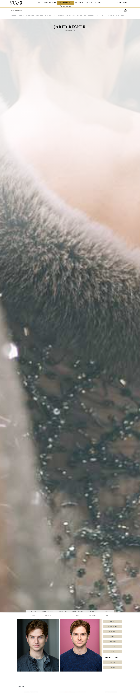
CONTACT (89, 3)
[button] (112, 646)
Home (40, 3)
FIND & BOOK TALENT (65, 3)
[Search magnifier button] (119, 10)
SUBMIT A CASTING (50, 3)
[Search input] (63, 10)
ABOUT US (97, 3)
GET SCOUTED (79, 3)
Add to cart (112, 627)
